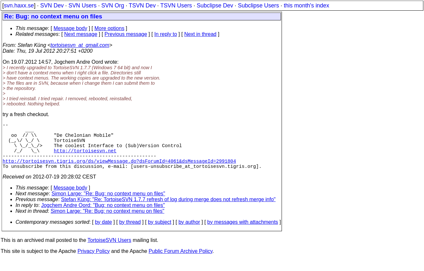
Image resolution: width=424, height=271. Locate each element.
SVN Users (82, 5)
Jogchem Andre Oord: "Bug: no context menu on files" (103, 217)
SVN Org (112, 5)
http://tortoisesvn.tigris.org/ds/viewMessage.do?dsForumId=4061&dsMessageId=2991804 (119, 171)
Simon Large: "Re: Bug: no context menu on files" (108, 205)
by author (189, 233)
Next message (80, 34)
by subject (159, 233)
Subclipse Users (258, 5)
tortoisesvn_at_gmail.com (79, 45)
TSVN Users (176, 5)
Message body (70, 28)
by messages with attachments (242, 233)
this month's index (306, 5)
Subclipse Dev (215, 5)
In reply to (165, 34)
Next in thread (200, 34)
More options (110, 28)
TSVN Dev (142, 5)
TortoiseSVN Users (109, 252)
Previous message (126, 34)
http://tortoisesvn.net (85, 158)
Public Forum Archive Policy (180, 263)
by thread (130, 233)
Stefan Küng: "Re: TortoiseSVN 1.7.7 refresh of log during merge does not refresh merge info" (168, 211)
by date (103, 233)
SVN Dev (51, 5)
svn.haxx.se (19, 5)
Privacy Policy (93, 263)
